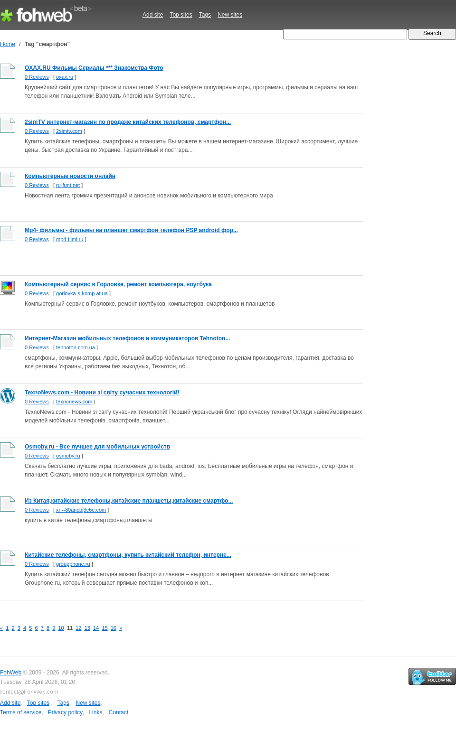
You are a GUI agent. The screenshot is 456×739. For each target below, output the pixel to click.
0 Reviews (37, 77)
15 (104, 628)
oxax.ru (64, 77)
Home (7, 44)
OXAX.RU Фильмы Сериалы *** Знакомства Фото (94, 68)
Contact (118, 712)
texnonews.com (74, 401)
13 (87, 628)
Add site (152, 14)
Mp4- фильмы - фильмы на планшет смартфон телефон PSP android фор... (131, 230)
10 (61, 628)
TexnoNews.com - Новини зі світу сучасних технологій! (102, 392)
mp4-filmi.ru (69, 239)
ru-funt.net (68, 185)
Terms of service (20, 712)
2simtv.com (69, 131)
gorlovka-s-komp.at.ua (82, 293)
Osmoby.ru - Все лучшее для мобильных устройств (97, 446)
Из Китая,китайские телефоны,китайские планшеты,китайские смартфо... (129, 500)
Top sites (181, 14)
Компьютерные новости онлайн (70, 176)
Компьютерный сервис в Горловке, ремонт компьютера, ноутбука (118, 284)
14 (96, 628)
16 (113, 628)
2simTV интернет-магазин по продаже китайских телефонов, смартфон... (128, 122)
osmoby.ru (68, 455)
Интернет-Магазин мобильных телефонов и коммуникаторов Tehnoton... (127, 338)
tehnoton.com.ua (75, 347)
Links (95, 712)
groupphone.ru (73, 564)
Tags (205, 14)
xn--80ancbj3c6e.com (81, 510)
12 (78, 628)
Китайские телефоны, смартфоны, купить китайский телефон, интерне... (128, 555)
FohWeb (10, 672)
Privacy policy (65, 712)
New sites (230, 14)
